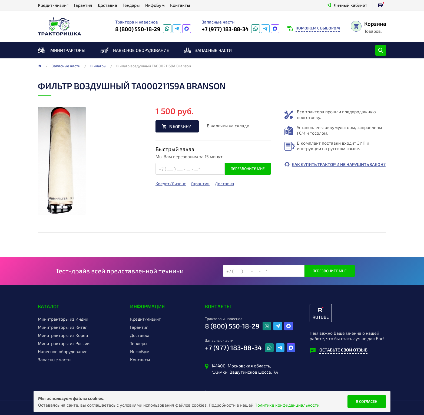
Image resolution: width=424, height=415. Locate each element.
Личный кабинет (350, 5)
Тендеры (131, 5)
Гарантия (83, 5)
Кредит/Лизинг (170, 184)
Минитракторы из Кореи (63, 335)
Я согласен (366, 401)
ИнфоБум (155, 5)
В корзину (181, 126)
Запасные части (213, 50)
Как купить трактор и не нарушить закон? (332, 167)
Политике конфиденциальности (286, 404)
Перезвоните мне (248, 169)
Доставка (107, 5)
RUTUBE (321, 317)
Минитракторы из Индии (63, 319)
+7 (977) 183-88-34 (225, 29)
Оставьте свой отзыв (343, 349)
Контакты (180, 5)
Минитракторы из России (64, 343)
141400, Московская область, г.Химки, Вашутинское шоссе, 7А (244, 368)
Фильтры (98, 66)
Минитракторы (67, 50)
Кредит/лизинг (53, 5)
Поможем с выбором (318, 28)
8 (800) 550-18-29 (137, 29)
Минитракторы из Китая (63, 327)
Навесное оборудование (141, 50)
